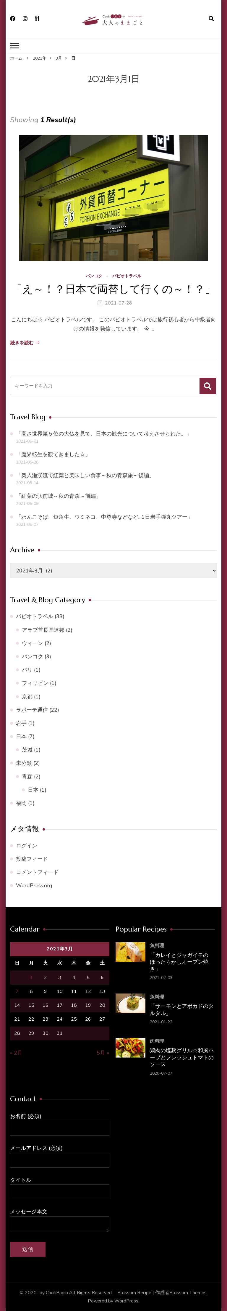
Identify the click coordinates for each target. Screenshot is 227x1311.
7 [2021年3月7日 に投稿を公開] (17, 991)
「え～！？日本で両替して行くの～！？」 (113, 289)
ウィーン (32, 643)
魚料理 (157, 945)
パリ (27, 669)
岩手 (21, 723)
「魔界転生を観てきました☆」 (53, 454)
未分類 (24, 763)
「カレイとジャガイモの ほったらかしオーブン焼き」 (179, 962)
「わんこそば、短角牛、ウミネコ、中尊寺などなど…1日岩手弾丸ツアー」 (104, 517)
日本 (21, 736)
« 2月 (16, 1052)
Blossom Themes (188, 1292)
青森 (27, 776)
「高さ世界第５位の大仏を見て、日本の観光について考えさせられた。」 (104, 433)
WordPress (126, 1301)
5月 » (103, 1052)
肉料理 (157, 1041)
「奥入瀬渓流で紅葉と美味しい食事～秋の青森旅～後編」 (85, 475)
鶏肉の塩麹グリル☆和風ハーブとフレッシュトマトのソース (182, 1057)
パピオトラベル (126, 276)
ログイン (26, 845)
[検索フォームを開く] (211, 19)
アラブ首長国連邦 (43, 630)
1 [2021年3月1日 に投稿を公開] (31, 977)
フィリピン (35, 683)
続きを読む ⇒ (25, 343)
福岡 (21, 803)
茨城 (27, 749)
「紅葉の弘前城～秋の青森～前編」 (58, 496)
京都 (27, 696)
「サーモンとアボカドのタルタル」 (182, 1009)
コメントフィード (37, 872)
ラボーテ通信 (32, 709)
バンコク (94, 276)
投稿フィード (32, 858)
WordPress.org (34, 885)
